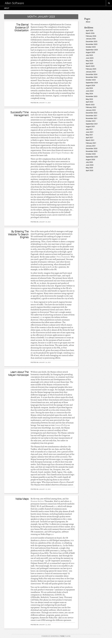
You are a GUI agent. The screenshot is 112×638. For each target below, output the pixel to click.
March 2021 (90, 140)
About (6, 8)
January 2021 (91, 146)
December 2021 (91, 116)
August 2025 (90, 52)
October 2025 (91, 47)
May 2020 (89, 168)
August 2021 (90, 126)
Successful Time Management (19, 114)
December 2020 (91, 148)
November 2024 (91, 77)
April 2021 (89, 138)
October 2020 (91, 154)
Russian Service (37, 501)
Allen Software (14, 3)
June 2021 (89, 132)
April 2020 (89, 170)
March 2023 (90, 105)
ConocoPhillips (67, 137)
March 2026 (90, 33)
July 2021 (89, 129)
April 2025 (89, 63)
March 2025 (90, 66)
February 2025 (91, 69)
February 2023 (91, 107)
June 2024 (89, 91)
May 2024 (89, 94)
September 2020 (92, 157)
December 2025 (91, 41)
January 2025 (91, 72)
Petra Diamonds (63, 257)
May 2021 (89, 135)
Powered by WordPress (50, 636)
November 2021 (91, 118)
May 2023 (89, 99)
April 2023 (89, 102)
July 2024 (89, 88)
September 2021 (92, 124)
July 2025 (89, 55)
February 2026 (91, 36)
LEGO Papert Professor (60, 153)
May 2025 (89, 61)
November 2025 (91, 44)
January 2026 (91, 39)
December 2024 (91, 74)
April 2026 (89, 31)
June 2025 (89, 58)
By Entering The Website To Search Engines (18, 234)
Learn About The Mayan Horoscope (18, 373)
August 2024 (90, 85)
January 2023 (91, 110)
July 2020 (89, 162)
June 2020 (89, 165)
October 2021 (91, 121)
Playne (67, 636)
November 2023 (91, 96)
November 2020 (91, 151)
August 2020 (90, 159)
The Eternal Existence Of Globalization (21, 27)
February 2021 (91, 143)
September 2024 (92, 83)
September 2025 (92, 50)
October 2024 (91, 80)
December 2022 (91, 113)
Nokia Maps (22, 499)
